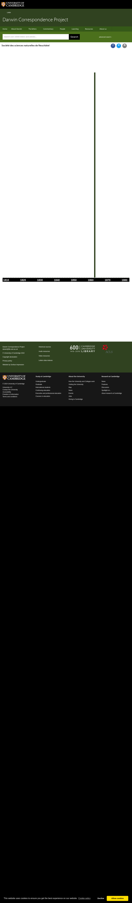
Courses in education (43, 396)
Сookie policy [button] (84, 898)
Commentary (48, 29)
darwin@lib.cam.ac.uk (10, 349)
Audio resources (44, 351)
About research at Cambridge (112, 393)
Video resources (44, 356)
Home (4, 12)
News (70, 390)
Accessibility (7, 392)
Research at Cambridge (110, 376)
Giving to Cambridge (76, 399)
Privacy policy (7, 361)
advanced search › (105, 37)
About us (103, 29)
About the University (77, 376)
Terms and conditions (10, 397)
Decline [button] (100, 898)
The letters (32, 29)
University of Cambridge (12, 353)
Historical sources (45, 347)
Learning (75, 29)
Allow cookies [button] (117, 898)
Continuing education (43, 390)
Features (105, 384)
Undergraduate (41, 381)
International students (43, 387)
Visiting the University (76, 384)
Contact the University (10, 390)
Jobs (70, 396)
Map (70, 387)
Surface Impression (17, 365)
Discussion (105, 387)
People (62, 29)
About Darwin (16, 29)
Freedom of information (11, 394)
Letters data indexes (46, 360)
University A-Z (7, 387)
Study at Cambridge (43, 376)
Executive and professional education (48, 393)
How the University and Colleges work (82, 381)
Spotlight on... (106, 390)
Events (71, 393)
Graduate (39, 384)
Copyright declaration (10, 357)
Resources (89, 29)
